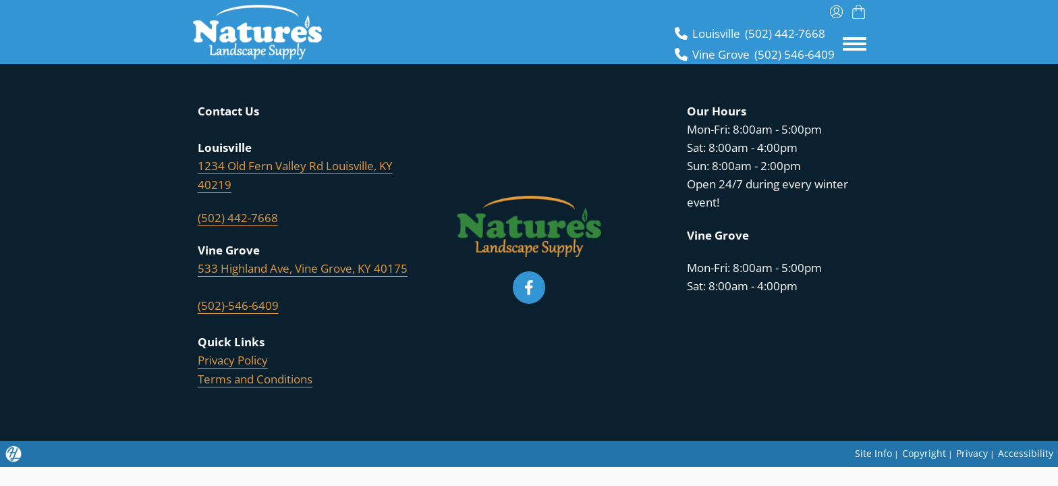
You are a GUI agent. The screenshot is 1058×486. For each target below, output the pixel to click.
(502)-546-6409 (238, 304)
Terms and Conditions (255, 377)
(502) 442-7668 (238, 217)
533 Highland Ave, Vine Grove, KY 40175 (303, 267)
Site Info (869, 450)
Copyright (921, 450)
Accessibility (1025, 450)
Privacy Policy (233, 359)
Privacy (970, 450)
